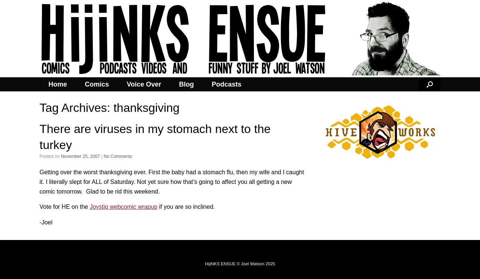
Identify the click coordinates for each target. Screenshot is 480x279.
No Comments (118, 156)
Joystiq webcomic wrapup (123, 207)
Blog (186, 84)
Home (58, 84)
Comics (97, 84)
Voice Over (144, 84)
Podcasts (226, 84)
